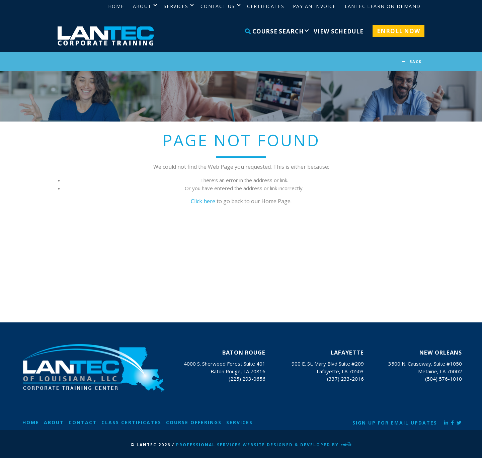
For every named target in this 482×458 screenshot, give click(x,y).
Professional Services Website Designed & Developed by (263, 445)
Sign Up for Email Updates (394, 422)
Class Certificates (131, 422)
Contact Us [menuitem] (217, 6)
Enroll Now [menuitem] (398, 31)
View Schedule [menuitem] (338, 31)
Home (30, 422)
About (54, 422)
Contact (83, 422)
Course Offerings (194, 422)
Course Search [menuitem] (274, 31)
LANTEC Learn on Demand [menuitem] (383, 6)
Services (239, 422)
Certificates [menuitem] (265, 6)
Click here (203, 201)
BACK (415, 61)
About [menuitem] (142, 6)
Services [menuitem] (176, 6)
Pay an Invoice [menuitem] (314, 6)
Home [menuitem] (116, 6)
